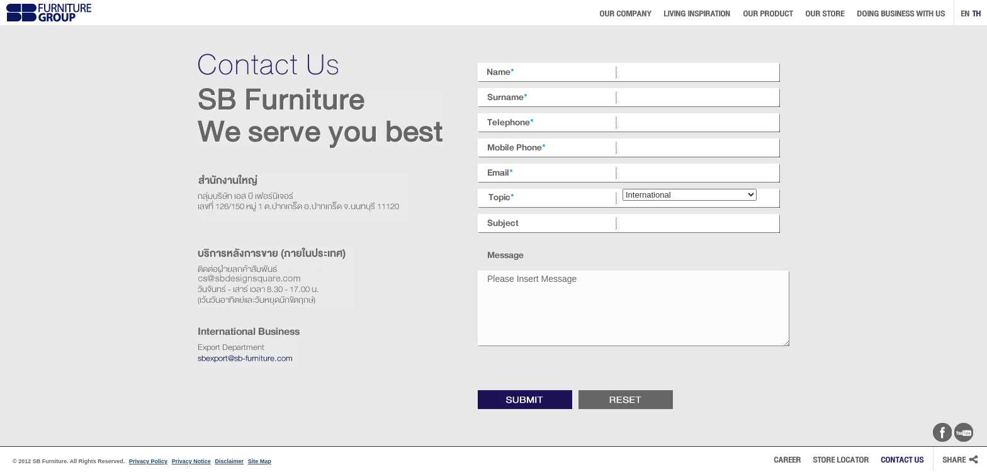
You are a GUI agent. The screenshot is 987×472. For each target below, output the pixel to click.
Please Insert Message (633, 308)
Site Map (259, 461)
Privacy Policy (148, 461)
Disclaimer (229, 461)
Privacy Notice (191, 461)
